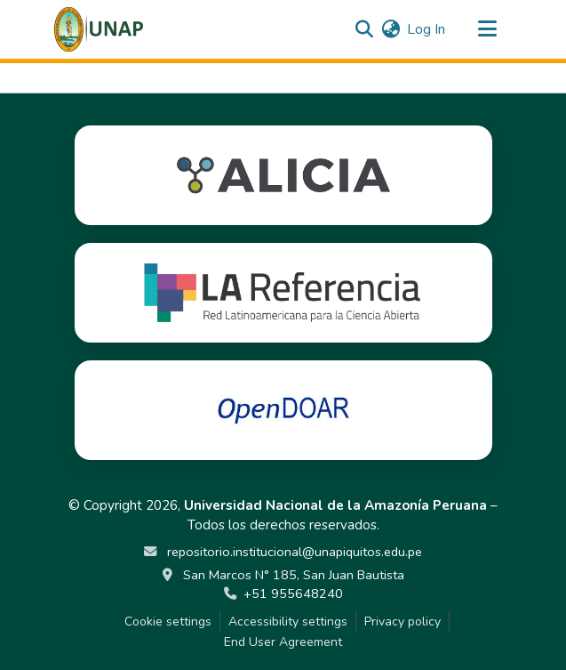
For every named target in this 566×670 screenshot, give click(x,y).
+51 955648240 (293, 593)
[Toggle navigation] (488, 29)
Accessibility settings (287, 621)
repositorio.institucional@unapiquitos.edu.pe (292, 552)
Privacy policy (402, 621)
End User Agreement (283, 642)
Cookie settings (167, 621)
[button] (99, 29)
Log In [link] (426, 29)
